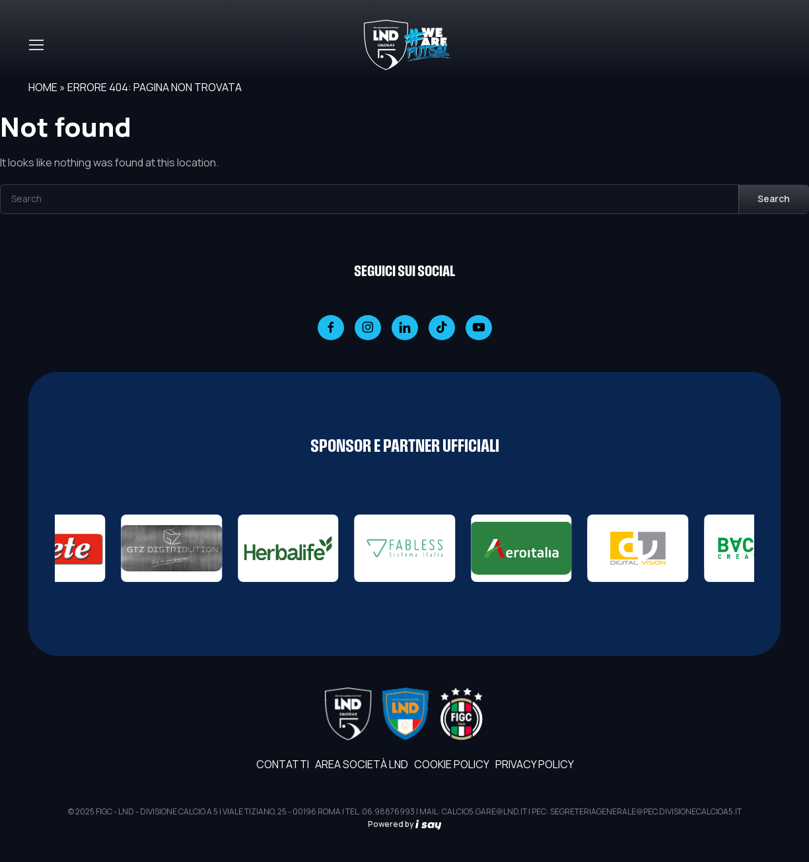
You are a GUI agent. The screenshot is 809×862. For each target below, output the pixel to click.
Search (773, 198)
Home (42, 87)
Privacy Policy (534, 764)
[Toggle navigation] (36, 45)
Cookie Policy (451, 764)
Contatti (282, 764)
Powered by (405, 824)
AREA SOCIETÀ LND (361, 764)
